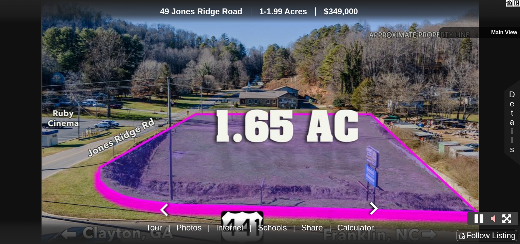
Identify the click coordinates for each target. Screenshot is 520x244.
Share (312, 227)
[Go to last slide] (165, 209)
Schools (272, 227)
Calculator (355, 227)
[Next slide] (373, 209)
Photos (189, 227)
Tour (154, 227)
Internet (230, 227)
